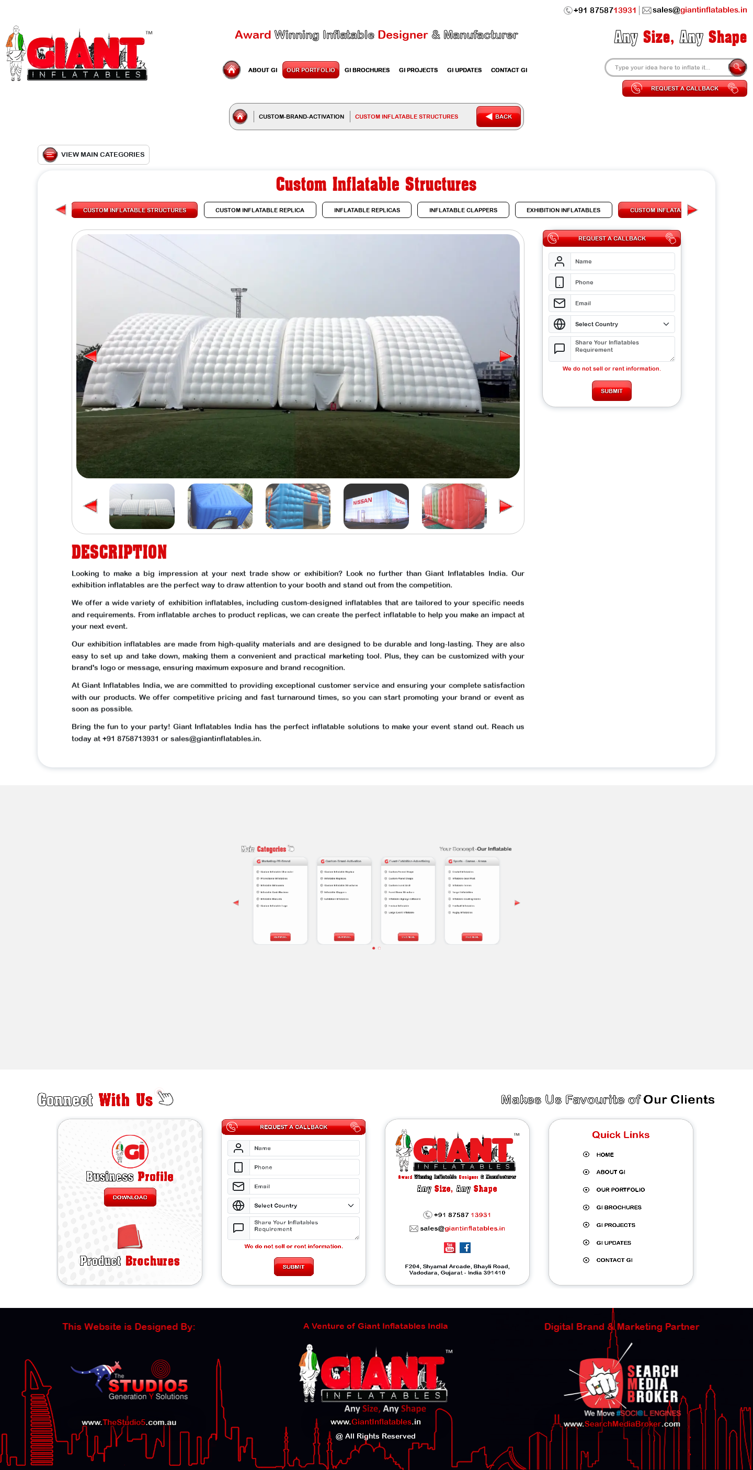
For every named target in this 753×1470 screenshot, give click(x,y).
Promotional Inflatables (347, 865)
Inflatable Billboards (346, 867)
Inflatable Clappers (364, 869)
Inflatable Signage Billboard (384, 871)
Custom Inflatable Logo (347, 873)
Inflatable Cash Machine (347, 869)
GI (262, 69)
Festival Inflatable (382, 873)
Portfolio (311, 69)
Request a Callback (684, 88)
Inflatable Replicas (364, 865)
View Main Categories (93, 155)
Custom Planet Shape (383, 865)
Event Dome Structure (383, 869)
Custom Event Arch (382, 867)
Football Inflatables (400, 873)
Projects (418, 69)
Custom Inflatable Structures (366, 867)
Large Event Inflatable (383, 875)
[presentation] (416, 873)
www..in (375, 1406)
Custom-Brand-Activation (301, 116)
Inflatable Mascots (346, 871)
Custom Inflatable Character (348, 864)
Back (498, 116)
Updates (464, 69)
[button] (505, 356)
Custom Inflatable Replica (365, 864)
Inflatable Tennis (399, 867)
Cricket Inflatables (400, 864)
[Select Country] (623, 324)
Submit (612, 390)
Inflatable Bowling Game (400, 871)
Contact (509, 69)
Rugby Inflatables (399, 875)
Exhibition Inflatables (365, 871)
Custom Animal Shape (383, 864)
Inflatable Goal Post (400, 865)
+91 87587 (600, 10)
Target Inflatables (399, 869)
